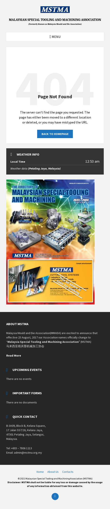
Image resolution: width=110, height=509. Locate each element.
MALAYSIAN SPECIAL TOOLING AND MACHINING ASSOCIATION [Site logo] (55, 21)
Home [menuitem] (40, 472)
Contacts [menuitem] (67, 472)
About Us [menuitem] (53, 472)
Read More (13, 355)
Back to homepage (55, 134)
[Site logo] (55, 12)
